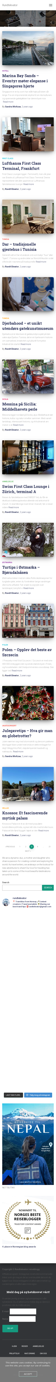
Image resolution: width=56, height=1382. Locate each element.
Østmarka (7, 562)
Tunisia (5, 239)
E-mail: (5, 1311)
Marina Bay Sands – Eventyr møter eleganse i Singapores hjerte (25, 80)
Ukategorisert (9, 726)
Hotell (5, 71)
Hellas (5, 808)
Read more (8, 102)
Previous (10, 847)
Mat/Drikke (29, 1353)
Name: (5, 1319)
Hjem (14, 1346)
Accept (28, 1373)
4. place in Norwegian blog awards (19, 1247)
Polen (5, 645)
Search (5, 882)
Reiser (25, 1346)
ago (27, 106)
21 (50, 847)
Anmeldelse (8, 482)
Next (27, 851)
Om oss (43, 1353)
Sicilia (5, 399)
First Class (7, 158)
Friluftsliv (14, 1353)
